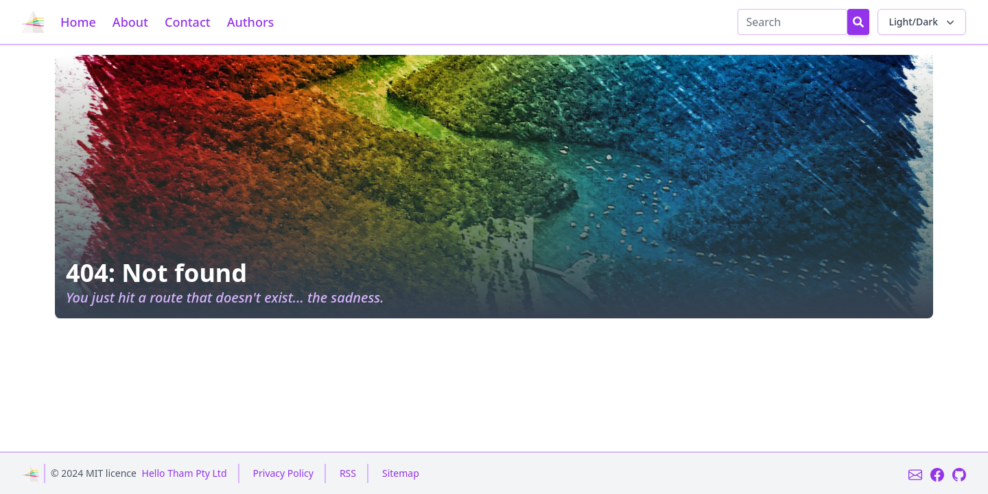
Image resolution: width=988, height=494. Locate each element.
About (130, 22)
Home (78, 22)
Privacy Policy (283, 473)
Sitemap (400, 473)
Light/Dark (923, 22)
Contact (188, 22)
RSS (348, 473)
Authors (250, 22)
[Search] (792, 22)
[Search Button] (858, 22)
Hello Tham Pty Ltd (184, 473)
